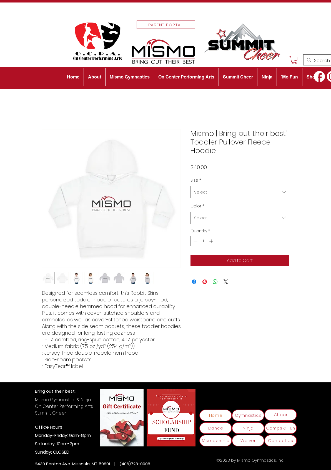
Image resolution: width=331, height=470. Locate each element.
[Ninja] (248, 428)
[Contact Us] (280, 440)
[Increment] (211, 241)
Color (197, 206)
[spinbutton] (203, 241)
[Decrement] (194, 241)
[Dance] (215, 428)
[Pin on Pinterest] (204, 281)
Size (195, 180)
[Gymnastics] (248, 415)
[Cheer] (280, 415)
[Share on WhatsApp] (215, 281)
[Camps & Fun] (280, 428)
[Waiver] (248, 440)
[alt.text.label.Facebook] (319, 76)
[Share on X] (225, 281)
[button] (294, 60)
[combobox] (239, 192)
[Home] (215, 415)
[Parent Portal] (166, 25)
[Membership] (215, 440)
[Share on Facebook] (194, 281)
